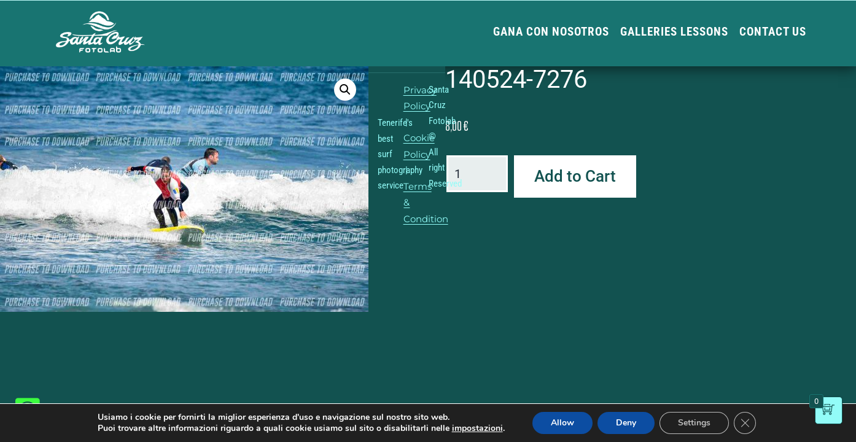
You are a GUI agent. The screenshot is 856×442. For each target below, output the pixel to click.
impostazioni (477, 428)
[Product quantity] (477, 173)
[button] (345, 90)
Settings (694, 422)
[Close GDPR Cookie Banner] (745, 423)
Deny (626, 422)
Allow (562, 422)
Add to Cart (575, 176)
